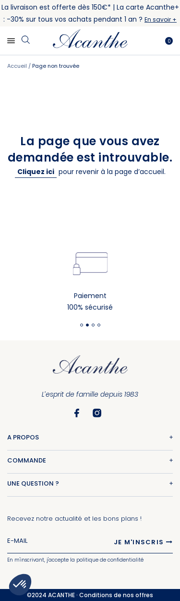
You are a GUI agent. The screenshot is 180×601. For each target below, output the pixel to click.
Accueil (17, 66)
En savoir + (160, 19)
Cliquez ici (35, 171)
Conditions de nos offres (116, 595)
